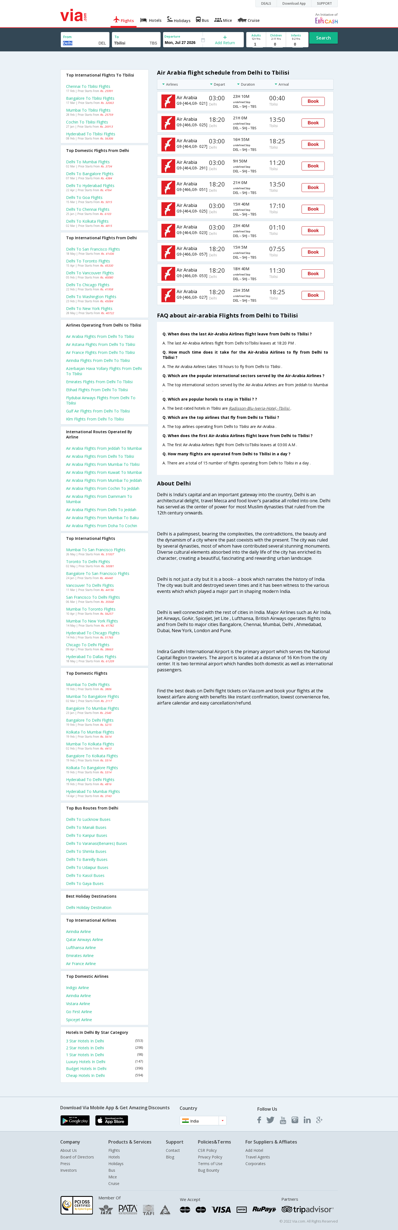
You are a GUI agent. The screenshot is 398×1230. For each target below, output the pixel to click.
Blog (170, 1157)
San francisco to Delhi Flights (93, 597)
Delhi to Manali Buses (86, 827)
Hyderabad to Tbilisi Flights (90, 133)
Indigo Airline (77, 987)
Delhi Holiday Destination (88, 907)
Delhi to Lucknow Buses (88, 819)
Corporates (255, 1163)
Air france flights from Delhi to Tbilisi (100, 352)
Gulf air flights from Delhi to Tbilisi (98, 411)
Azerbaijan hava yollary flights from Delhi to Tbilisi (104, 371)
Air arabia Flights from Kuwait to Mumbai (104, 472)
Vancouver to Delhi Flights (90, 585)
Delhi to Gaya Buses (85, 883)
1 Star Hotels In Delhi (104, 1054)
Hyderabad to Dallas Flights (91, 656)
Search (323, 38)
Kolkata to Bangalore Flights (92, 767)
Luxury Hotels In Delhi (104, 1061)
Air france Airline (81, 963)
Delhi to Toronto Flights (88, 261)
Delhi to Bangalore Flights (90, 173)
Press (65, 1163)
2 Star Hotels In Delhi (104, 1047)
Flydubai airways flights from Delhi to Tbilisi (100, 400)
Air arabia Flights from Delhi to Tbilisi (100, 456)
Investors (68, 1170)
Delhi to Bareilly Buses (87, 859)
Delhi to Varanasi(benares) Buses (96, 843)
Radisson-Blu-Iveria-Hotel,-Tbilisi (259, 408)
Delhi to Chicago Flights (87, 284)
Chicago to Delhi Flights (87, 644)
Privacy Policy (210, 1157)
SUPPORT (324, 3)
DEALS (266, 3)
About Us (68, 1150)
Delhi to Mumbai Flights (88, 161)
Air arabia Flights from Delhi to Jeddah (101, 509)
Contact (173, 1150)
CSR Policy (207, 1150)
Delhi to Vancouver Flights (90, 272)
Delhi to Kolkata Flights (87, 221)
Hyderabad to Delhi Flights (90, 779)
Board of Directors (77, 1157)
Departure (172, 36)
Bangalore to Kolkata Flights (92, 755)
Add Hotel (254, 1150)
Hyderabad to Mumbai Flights (93, 791)
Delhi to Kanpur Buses (86, 835)
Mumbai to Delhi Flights (88, 684)
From (67, 37)
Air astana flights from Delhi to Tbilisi (100, 344)
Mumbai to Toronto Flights (91, 609)
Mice (112, 1176)
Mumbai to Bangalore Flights (92, 696)
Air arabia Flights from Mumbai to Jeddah (104, 480)
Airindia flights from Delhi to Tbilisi (98, 360)
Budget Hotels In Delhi (104, 1068)
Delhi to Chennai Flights (87, 209)
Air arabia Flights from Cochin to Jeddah (102, 488)
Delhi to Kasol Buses (85, 875)
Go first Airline (79, 1011)
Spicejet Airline (79, 1019)
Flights (114, 1150)
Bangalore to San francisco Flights (97, 573)
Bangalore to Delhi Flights (90, 720)
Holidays (116, 1163)
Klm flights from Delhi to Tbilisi (95, 419)
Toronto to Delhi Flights (88, 561)
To (116, 37)
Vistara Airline (78, 1003)
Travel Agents (257, 1157)
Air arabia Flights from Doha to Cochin (101, 525)
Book (313, 101)
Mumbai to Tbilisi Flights (88, 110)
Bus (111, 1170)
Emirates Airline (80, 955)
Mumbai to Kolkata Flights (90, 744)
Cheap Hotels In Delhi (104, 1075)
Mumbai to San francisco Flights (95, 549)
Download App (294, 3)
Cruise (113, 1183)
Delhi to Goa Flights (84, 197)
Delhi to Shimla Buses (86, 851)
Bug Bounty (208, 1170)
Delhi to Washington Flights (91, 296)
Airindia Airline (78, 931)
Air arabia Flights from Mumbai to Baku (102, 517)
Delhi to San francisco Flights (93, 249)
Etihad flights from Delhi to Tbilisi (97, 389)
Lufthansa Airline (81, 947)
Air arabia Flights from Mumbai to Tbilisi (103, 464)
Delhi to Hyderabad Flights (90, 185)
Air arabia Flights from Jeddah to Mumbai (104, 448)
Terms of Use (210, 1163)
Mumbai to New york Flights (92, 621)
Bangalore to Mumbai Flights (92, 708)
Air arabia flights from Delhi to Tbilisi (100, 336)
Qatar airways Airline (84, 939)
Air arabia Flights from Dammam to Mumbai (99, 499)
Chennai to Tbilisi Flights (88, 86)
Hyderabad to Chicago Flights (93, 632)
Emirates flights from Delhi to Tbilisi (99, 381)
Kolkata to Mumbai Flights (90, 732)
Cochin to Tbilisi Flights (87, 122)
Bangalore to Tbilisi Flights (90, 98)
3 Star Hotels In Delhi (104, 1041)
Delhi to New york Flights (89, 308)
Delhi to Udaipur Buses (87, 867)
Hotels (114, 1157)
